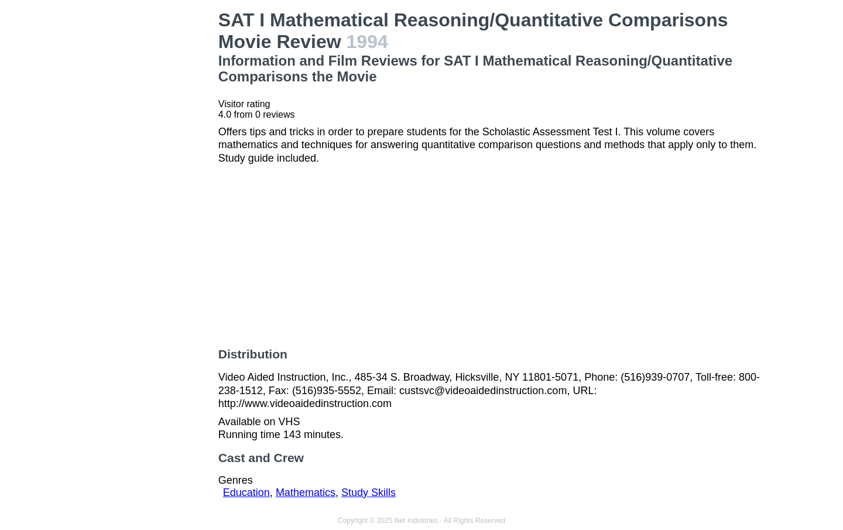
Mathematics (305, 492)
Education (246, 492)
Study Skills (368, 492)
